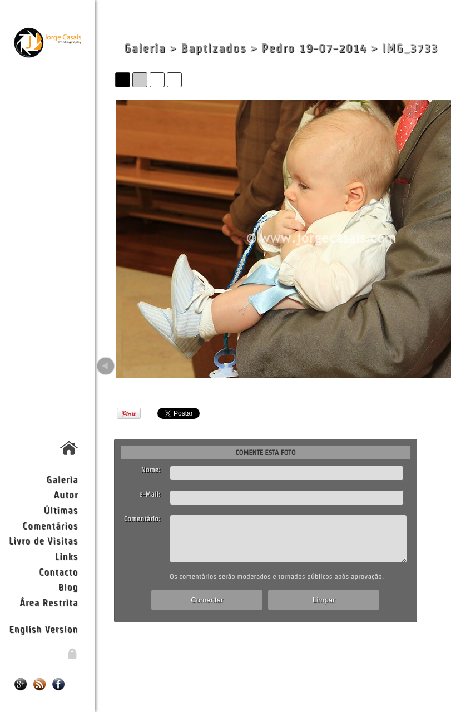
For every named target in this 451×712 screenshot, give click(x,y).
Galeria (62, 479)
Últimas (60, 510)
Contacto (58, 571)
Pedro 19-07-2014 (313, 48)
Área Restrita (48, 602)
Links (66, 556)
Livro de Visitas (43, 540)
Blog (68, 586)
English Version (43, 629)
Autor (65, 494)
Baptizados (213, 48)
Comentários (50, 525)
